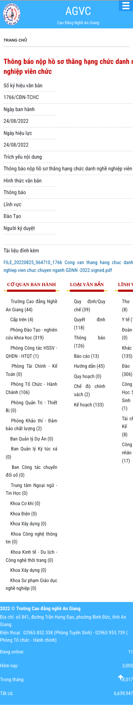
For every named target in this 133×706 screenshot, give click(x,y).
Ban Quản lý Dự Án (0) (31, 439)
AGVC (78, 11)
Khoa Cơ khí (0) (25, 504)
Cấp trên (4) (21, 320)
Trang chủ (15, 40)
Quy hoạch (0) (87, 376)
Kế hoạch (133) (89, 405)
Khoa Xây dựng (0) (28, 524)
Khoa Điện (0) (23, 514)
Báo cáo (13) (86, 356)
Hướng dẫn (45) (89, 366)
